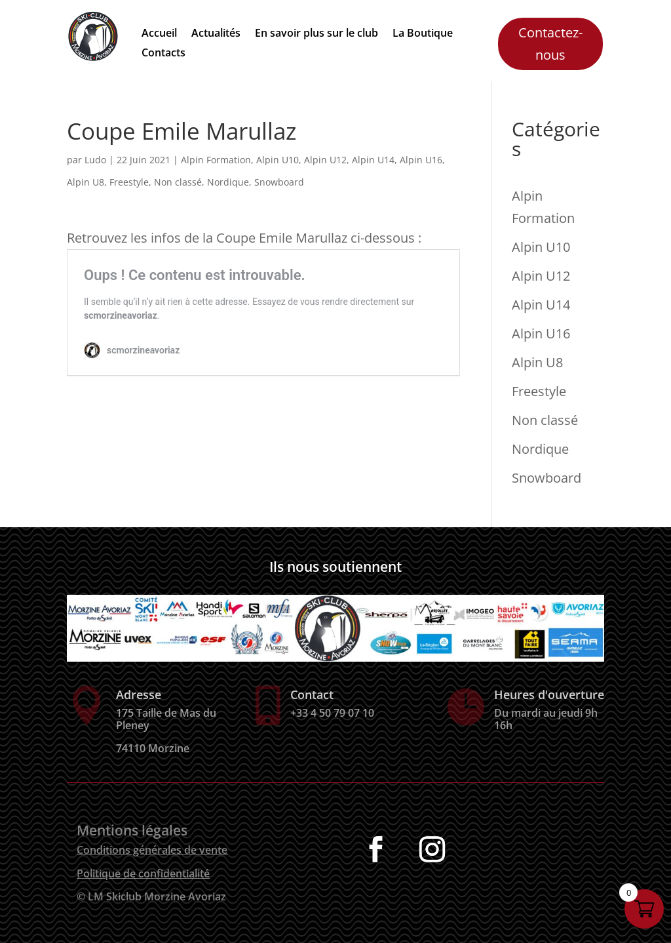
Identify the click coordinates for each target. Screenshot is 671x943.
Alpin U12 (325, 159)
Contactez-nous (550, 44)
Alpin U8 (85, 182)
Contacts (163, 54)
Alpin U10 (277, 159)
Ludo (95, 159)
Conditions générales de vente (152, 850)
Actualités (215, 34)
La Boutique (423, 34)
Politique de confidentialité (143, 873)
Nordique (228, 182)
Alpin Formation (216, 159)
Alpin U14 (373, 159)
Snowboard (279, 182)
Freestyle (129, 182)
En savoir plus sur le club (316, 34)
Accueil (159, 34)
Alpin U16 (421, 159)
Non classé (178, 182)
